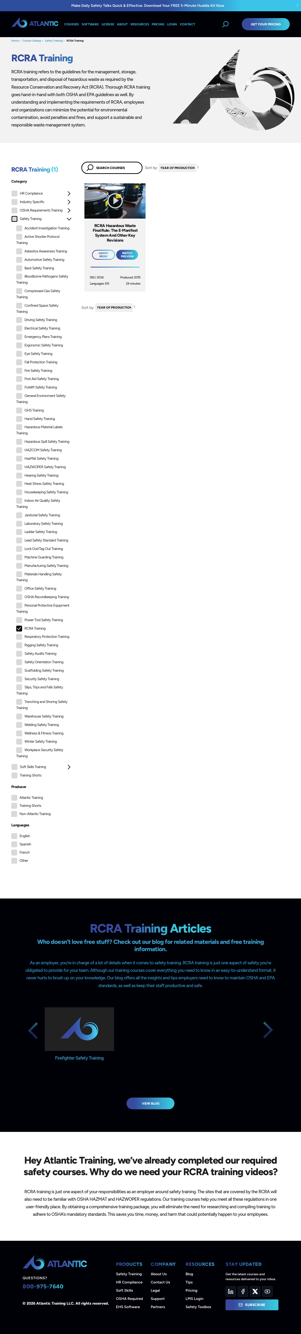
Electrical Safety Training (38, 328)
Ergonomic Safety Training (39, 345)
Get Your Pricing (266, 24)
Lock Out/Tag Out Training (39, 549)
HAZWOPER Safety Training (41, 467)
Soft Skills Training (29, 767)
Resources (140, 24)
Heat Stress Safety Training (40, 484)
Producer (18, 787)
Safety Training (54, 40)
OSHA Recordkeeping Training (42, 597)
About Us (159, 1274)
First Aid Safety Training (37, 379)
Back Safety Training (35, 268)
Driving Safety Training (36, 320)
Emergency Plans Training (39, 337)
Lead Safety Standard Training (42, 540)
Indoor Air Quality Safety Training (38, 503)
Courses (71, 24)
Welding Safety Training (37, 725)
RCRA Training (75, 40)
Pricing (192, 1290)
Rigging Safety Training (37, 645)
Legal (155, 1290)
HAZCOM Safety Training (39, 450)
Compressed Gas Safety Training (38, 293)
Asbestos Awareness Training (41, 251)
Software (90, 24)
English (25, 836)
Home (15, 40)
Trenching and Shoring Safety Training (41, 704)
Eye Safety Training (34, 354)
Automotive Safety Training (40, 260)
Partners (158, 1307)
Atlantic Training (31, 798)
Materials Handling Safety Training (39, 576)
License (108, 24)
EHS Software (128, 1307)
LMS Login (194, 1298)
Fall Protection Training (36, 362)
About (122, 24)
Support (158, 1298)
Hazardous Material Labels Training (39, 429)
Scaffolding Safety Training (40, 671)
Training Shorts (26, 775)
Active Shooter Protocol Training (37, 239)
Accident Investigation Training (42, 228)
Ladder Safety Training (36, 532)
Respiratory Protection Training (42, 637)
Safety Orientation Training (39, 662)
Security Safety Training (37, 679)
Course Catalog (32, 40)
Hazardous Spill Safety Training (42, 442)
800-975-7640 (43, 1286)
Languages (20, 825)
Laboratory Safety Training (39, 524)
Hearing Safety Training (37, 476)
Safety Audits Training (36, 654)
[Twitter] (255, 1291)
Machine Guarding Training (39, 557)
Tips (189, 1282)
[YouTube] (267, 1291)
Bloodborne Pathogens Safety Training (42, 279)
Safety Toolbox (198, 1307)
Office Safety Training (36, 589)
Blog (189, 1274)
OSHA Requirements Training (37, 210)
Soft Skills (124, 1290)
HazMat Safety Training (37, 459)
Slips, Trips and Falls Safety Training (39, 689)
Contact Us (160, 1282)
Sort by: (151, 167)
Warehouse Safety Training (39, 716)
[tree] (41, 485)
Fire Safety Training (34, 371)
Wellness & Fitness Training (39, 733)
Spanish (25, 844)
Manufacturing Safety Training (42, 566)
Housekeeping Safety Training (42, 492)
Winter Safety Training (36, 742)
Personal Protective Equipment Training (42, 608)
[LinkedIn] (231, 1291)
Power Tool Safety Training (39, 620)
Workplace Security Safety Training (39, 752)
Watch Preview (127, 254)
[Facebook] (243, 1291)
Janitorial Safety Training (38, 515)
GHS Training (30, 410)
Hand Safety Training (35, 419)
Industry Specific (28, 202)
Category (19, 181)
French (25, 852)
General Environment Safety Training (41, 398)
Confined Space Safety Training (37, 308)
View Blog (150, 1103)
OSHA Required (129, 1298)
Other (24, 861)
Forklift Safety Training (36, 387)
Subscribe (251, 1305)
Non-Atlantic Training (35, 814)
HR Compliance (27, 193)
